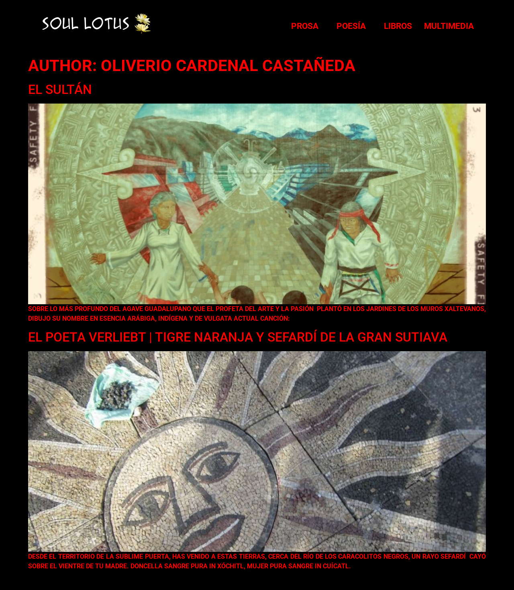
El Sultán (60, 89)
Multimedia (449, 26)
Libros (398, 26)
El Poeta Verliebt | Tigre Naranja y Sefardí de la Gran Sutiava (237, 337)
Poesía (351, 26)
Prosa (304, 26)
